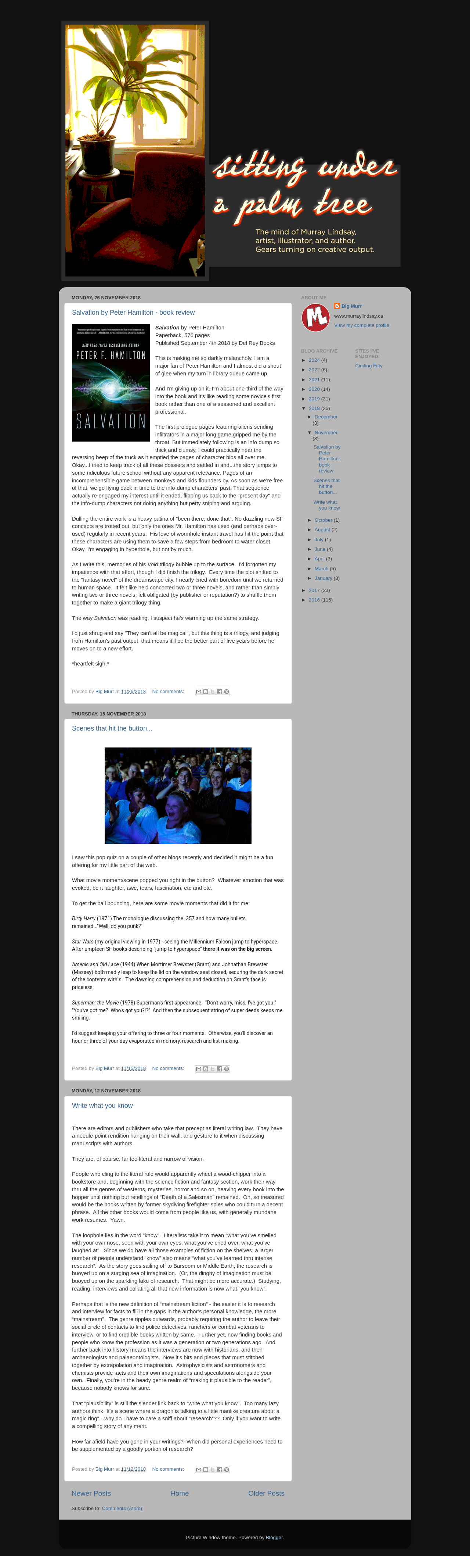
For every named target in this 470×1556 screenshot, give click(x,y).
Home (179, 1493)
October (324, 520)
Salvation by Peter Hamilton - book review (133, 312)
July (320, 539)
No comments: (168, 691)
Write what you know (102, 1105)
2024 (315, 360)
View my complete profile (361, 325)
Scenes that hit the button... (112, 728)
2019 (315, 399)
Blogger (274, 1537)
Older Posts (266, 1493)
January (324, 578)
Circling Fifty (369, 365)
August (323, 529)
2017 (315, 590)
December (326, 417)
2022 (315, 369)
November (326, 432)
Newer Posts (91, 1493)
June (321, 549)
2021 (315, 379)
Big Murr (351, 306)
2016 (315, 600)
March (322, 568)
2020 (315, 389)
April (320, 558)
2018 (315, 408)
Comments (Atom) (122, 1508)
